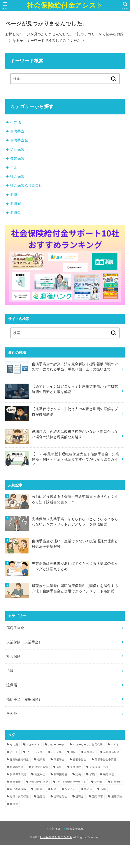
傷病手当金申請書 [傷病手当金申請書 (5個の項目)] (105, 759)
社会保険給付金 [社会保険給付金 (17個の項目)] (38, 781)
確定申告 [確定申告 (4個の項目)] (108, 774)
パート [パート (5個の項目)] (14, 752)
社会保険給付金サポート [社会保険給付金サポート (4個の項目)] (71, 781)
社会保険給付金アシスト (65, 5)
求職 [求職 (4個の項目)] (92, 774)
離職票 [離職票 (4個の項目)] (14, 804)
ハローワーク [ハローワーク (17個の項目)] (56, 744)
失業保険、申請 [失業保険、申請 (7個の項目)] (99, 767)
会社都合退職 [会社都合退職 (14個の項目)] (111, 752)
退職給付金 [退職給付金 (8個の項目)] (60, 796)
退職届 (15, 203)
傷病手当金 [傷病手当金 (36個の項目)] (79, 759)
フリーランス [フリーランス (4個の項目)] (34, 752)
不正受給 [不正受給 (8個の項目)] (56, 752)
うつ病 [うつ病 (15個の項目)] (14, 744)
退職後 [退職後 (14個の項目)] (41, 796)
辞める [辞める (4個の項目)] (88, 789)
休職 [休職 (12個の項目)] (73, 752)
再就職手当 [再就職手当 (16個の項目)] (16, 767)
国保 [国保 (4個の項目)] (59, 767)
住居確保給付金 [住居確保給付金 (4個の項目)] (19, 759)
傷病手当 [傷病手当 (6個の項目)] (59, 759)
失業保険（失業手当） (24, 642)
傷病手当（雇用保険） (24, 699)
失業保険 (17, 158)
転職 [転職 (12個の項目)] (53, 789)
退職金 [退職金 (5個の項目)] (80, 796)
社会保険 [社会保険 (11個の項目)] (15, 781)
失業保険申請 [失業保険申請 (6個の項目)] (18, 774)
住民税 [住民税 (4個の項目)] (41, 759)
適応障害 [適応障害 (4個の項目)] (97, 796)
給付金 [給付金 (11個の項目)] (99, 781)
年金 (13, 167)
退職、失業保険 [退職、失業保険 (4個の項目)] (19, 796)
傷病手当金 (19, 140)
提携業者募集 (75, 829)
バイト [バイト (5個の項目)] (115, 744)
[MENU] (5, 5)
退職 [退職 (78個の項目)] (103, 789)
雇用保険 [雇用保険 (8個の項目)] (116, 796)
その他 (15, 122)
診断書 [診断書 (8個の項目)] (39, 789)
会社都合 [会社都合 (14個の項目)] (89, 752)
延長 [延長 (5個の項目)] (78, 774)
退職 (13, 194)
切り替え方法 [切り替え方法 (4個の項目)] (40, 767)
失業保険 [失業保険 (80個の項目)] (75, 767)
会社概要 (55, 829)
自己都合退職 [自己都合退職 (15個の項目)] (18, 789)
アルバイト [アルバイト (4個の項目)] (33, 744)
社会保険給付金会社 (26, 185)
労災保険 (17, 149)
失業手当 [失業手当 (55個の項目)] (40, 774)
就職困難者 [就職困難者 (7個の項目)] (60, 774)
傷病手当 (17, 131)
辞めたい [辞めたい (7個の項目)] (70, 789)
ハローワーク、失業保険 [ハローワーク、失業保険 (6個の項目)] (87, 744)
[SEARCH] (125, 5)
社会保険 (17, 176)
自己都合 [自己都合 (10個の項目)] (116, 781)
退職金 (15, 212)
